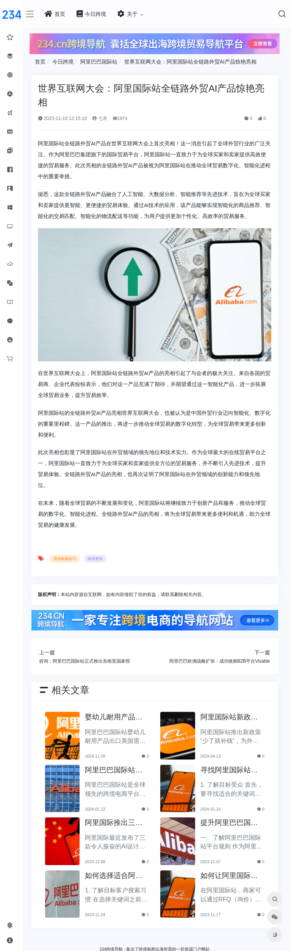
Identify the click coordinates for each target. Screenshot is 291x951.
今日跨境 (69, 61)
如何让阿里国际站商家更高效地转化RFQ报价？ (231, 882)
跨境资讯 (101, 565)
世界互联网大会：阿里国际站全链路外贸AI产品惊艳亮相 (196, 61)
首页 (46, 61)
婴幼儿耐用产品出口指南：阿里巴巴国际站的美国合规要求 (119, 724)
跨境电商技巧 (70, 565)
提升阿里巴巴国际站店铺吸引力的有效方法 (231, 829)
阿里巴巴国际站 (105, 61)
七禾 (106, 118)
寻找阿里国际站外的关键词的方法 (231, 777)
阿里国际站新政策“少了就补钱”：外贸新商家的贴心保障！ (231, 724)
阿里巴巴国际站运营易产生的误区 (119, 777)
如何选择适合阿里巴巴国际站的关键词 (119, 882)
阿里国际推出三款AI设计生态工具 (119, 829)
